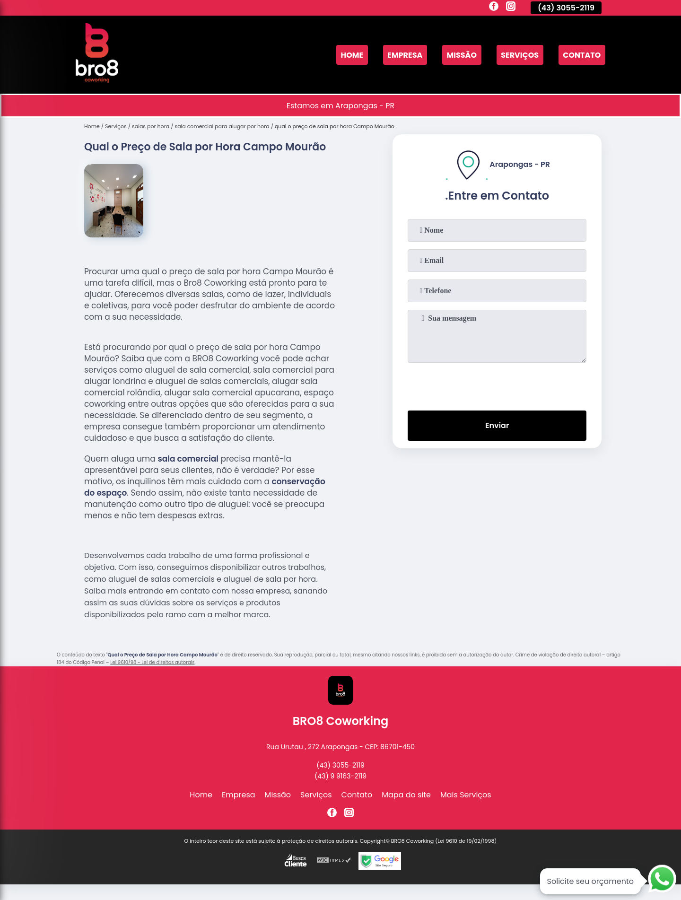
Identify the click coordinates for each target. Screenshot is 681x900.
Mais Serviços (465, 794)
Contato (582, 54)
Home (351, 54)
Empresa (404, 54)
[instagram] (510, 7)
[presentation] (497, 384)
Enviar (497, 425)
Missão (462, 54)
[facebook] (493, 7)
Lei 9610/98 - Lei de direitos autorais (152, 662)
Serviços (520, 54)
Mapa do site (406, 794)
